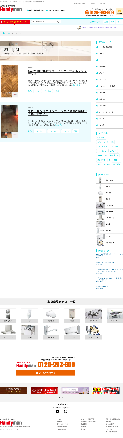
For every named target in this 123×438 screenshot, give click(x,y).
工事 (112, 22)
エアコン (119, 22)
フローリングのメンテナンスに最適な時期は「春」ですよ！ (57, 113)
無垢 (57, 91)
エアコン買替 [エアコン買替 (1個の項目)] (114, 146)
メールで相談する (45, 373)
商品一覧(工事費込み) (36, 10)
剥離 (75, 131)
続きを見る (76, 85)
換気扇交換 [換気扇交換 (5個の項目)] (114, 155)
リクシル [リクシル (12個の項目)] (113, 151)
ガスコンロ (103, 79)
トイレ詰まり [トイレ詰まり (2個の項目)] (101, 151)
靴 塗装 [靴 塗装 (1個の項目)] (107, 164)
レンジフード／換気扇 (107, 86)
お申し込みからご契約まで (57, 10)
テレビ (101, 119)
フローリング (53, 131)
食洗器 (101, 125)
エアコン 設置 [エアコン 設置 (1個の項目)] (102, 146)
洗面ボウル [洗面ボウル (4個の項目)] (101, 160)
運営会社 (102, 3)
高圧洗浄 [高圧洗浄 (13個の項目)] (116, 164)
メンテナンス (39, 131)
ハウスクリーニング (106, 112)
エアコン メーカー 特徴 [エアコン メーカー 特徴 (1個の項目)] (105, 142)
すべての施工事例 (105, 47)
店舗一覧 (92, 3)
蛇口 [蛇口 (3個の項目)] (115, 160)
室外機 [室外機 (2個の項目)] (99, 155)
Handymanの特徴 (79, 3)
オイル (37, 91)
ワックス (48, 91)
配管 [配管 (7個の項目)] (99, 164)
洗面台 (101, 53)
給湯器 (106, 22)
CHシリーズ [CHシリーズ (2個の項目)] (101, 137)
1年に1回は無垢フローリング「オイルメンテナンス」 (57, 72)
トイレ (101, 60)
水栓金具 (102, 92)
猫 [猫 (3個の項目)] (109, 160)
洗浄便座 (102, 66)
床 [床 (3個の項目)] (106, 155)
